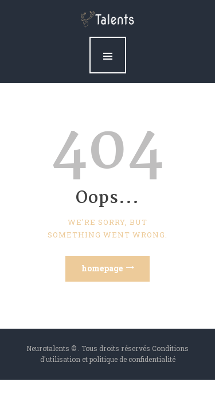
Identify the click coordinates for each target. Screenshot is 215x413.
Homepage (102, 268)
